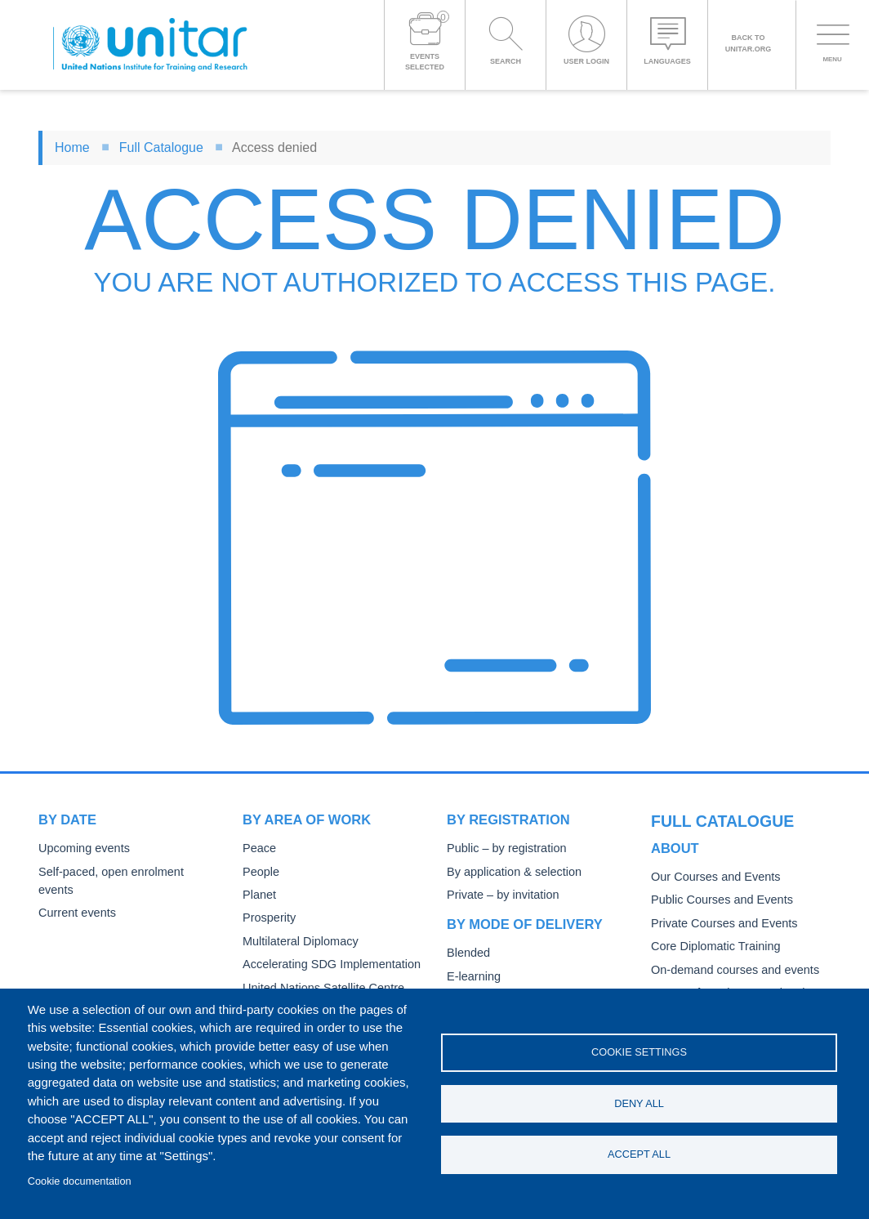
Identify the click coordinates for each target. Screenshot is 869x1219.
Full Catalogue (161, 147)
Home (72, 147)
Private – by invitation (499, 895)
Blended (467, 953)
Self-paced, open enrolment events (123, 872)
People (260, 872)
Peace (258, 848)
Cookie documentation (79, 1181)
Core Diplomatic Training (711, 918)
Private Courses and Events (719, 895)
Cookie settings (639, 1051)
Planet (258, 895)
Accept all (639, 1156)
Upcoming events (80, 848)
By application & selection (510, 872)
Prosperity (267, 918)
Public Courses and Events (717, 872)
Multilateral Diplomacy (296, 941)
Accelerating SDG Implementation (325, 964)
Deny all (639, 1103)
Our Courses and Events (711, 848)
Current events (74, 895)
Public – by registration (503, 848)
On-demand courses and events (729, 941)
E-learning (472, 977)
